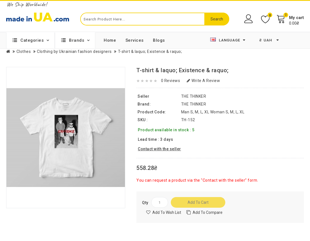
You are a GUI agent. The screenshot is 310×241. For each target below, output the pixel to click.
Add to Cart (198, 202)
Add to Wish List (166, 212)
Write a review (203, 80)
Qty (145, 202)
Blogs (159, 40)
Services (135, 40)
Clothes (23, 51)
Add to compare (208, 212)
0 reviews (170, 80)
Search (216, 19)
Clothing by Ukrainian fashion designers (74, 51)
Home (110, 40)
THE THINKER (193, 104)
